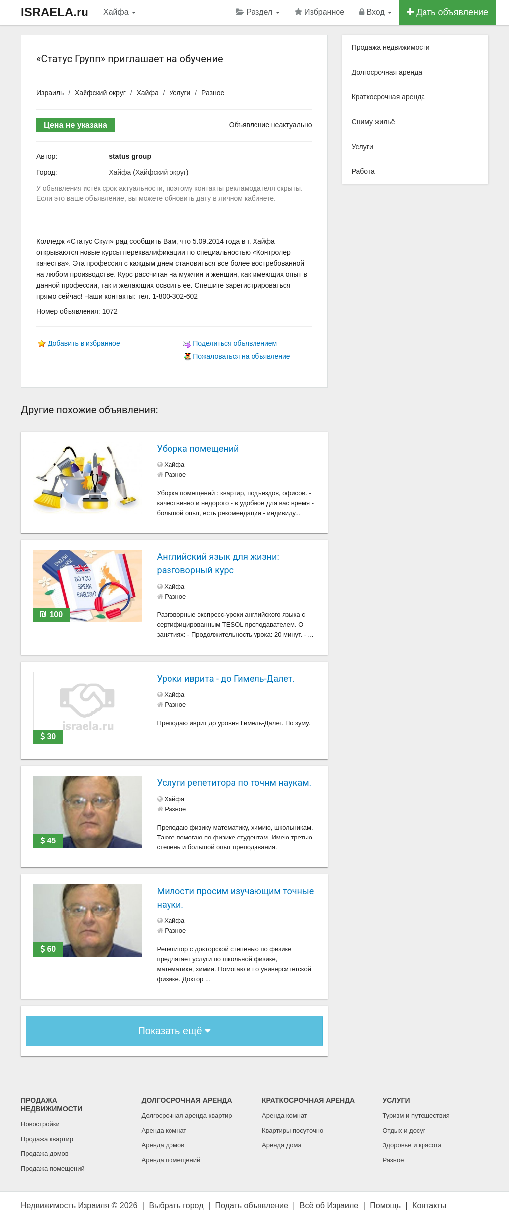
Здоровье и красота (412, 1145)
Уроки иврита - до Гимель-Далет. (226, 678)
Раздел (258, 12)
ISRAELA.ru (54, 12)
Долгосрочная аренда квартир (187, 1115)
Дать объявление (447, 12)
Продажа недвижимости (391, 47)
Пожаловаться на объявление (241, 356)
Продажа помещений (53, 1168)
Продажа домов (45, 1153)
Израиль (50, 93)
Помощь (385, 1205)
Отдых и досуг (404, 1130)
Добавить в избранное (84, 343)
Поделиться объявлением (235, 343)
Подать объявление (251, 1205)
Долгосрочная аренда (387, 72)
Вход (375, 12)
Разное (212, 93)
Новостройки (40, 1124)
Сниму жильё (373, 122)
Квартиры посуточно (292, 1130)
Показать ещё (174, 1030)
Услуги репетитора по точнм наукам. (234, 782)
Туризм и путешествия (416, 1115)
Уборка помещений (198, 448)
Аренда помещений (171, 1160)
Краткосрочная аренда (388, 97)
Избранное (320, 12)
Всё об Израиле (329, 1205)
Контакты (429, 1205)
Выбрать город (176, 1205)
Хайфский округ (100, 93)
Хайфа (119, 12)
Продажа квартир (47, 1139)
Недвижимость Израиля (65, 1205)
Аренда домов (163, 1145)
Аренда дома (282, 1145)
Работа (363, 171)
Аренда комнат (164, 1130)
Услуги (179, 93)
